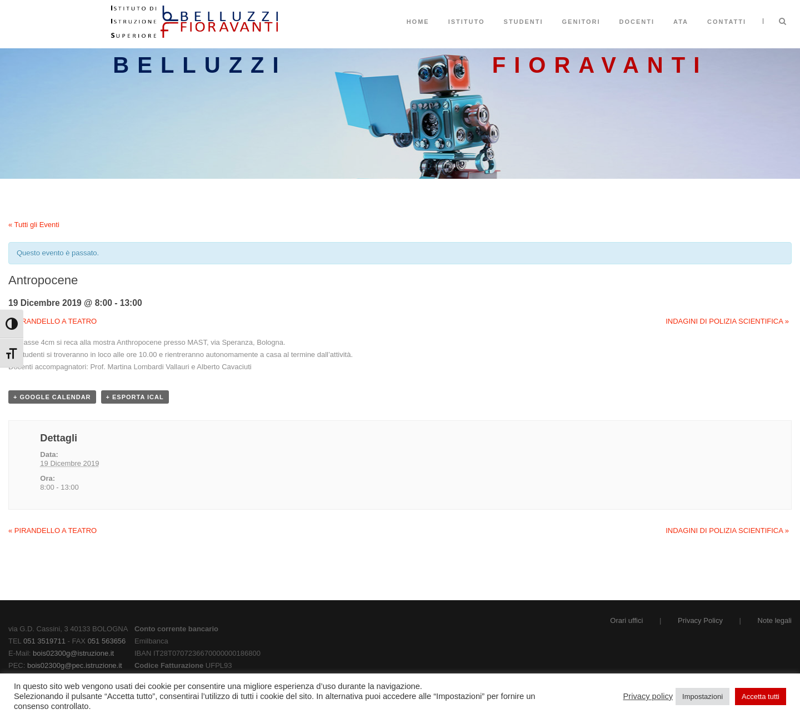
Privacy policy (648, 696)
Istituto (466, 21)
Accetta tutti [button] (760, 696)
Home (418, 21)
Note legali (775, 620)
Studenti (523, 21)
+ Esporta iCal (135, 397)
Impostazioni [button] (702, 696)
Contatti (726, 21)
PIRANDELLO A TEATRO (52, 321)
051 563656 (107, 641)
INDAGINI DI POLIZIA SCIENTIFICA (727, 321)
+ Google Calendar (52, 397)
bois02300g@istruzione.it (73, 653)
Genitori (581, 21)
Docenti (637, 21)
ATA (680, 21)
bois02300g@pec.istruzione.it (74, 665)
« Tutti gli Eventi (33, 224)
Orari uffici (626, 620)
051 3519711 (44, 641)
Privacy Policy (700, 620)
